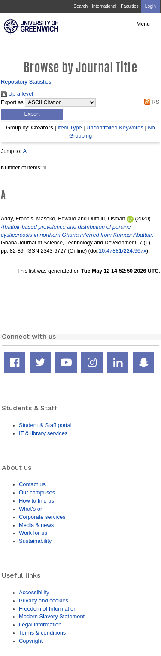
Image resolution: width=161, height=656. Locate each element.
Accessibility (34, 592)
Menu (143, 24)
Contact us (32, 484)
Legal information (40, 624)
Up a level (17, 93)
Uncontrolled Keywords (114, 127)
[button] (32, 114)
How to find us (36, 500)
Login (150, 6)
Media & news (36, 525)
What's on (31, 509)
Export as (12, 102)
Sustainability (35, 541)
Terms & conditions (42, 632)
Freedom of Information (47, 608)
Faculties (129, 6)
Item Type (70, 127)
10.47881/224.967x (122, 250)
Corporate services (42, 517)
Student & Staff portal (45, 425)
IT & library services (43, 433)
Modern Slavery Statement (52, 616)
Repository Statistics (26, 81)
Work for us (33, 533)
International (104, 6)
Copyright (31, 641)
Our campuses (37, 492)
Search (80, 6)
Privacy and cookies (43, 600)
